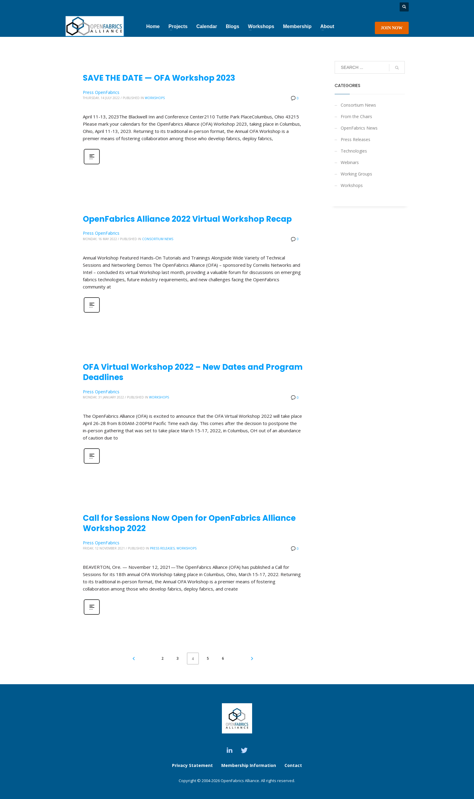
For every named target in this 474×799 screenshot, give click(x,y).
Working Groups (356, 174)
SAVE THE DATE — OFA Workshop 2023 (159, 77)
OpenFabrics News (359, 128)
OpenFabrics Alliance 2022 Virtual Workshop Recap (187, 219)
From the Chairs (356, 116)
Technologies (354, 151)
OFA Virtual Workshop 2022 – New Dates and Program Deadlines (193, 372)
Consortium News (157, 239)
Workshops (155, 98)
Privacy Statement (192, 765)
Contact (293, 765)
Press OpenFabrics (101, 92)
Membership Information (249, 765)
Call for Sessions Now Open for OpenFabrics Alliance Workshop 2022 (189, 523)
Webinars (350, 162)
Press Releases (162, 548)
